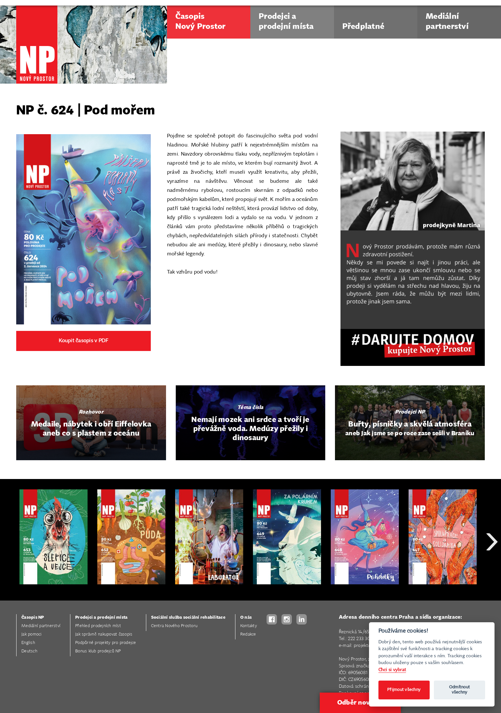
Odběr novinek (360, 702)
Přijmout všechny (404, 690)
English (28, 643)
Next (492, 565)
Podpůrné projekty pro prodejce (105, 643)
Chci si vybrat (392, 669)
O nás (246, 617)
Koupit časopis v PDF (83, 341)
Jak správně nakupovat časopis (103, 634)
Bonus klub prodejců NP (98, 651)
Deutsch (29, 651)
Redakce (248, 634)
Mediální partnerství (40, 626)
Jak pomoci (31, 634)
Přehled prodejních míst (98, 626)
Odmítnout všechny (459, 690)
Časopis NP (32, 617)
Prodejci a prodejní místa (101, 617)
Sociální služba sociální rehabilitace (188, 617)
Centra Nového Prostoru (174, 626)
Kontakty (248, 626)
